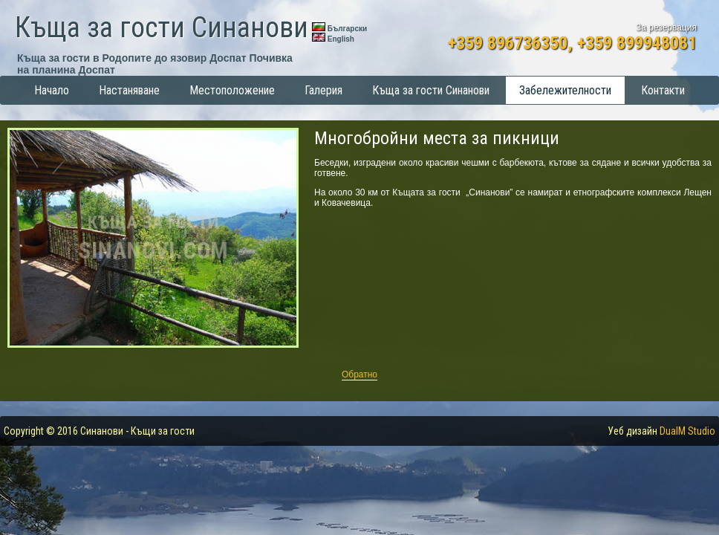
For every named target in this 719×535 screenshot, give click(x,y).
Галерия (323, 90)
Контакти (663, 90)
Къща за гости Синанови (161, 27)
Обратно (359, 374)
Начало (51, 90)
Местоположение (232, 90)
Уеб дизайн (661, 431)
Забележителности (565, 90)
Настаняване (129, 90)
